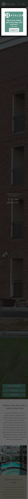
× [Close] (26, 8)
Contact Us (14, 30)
